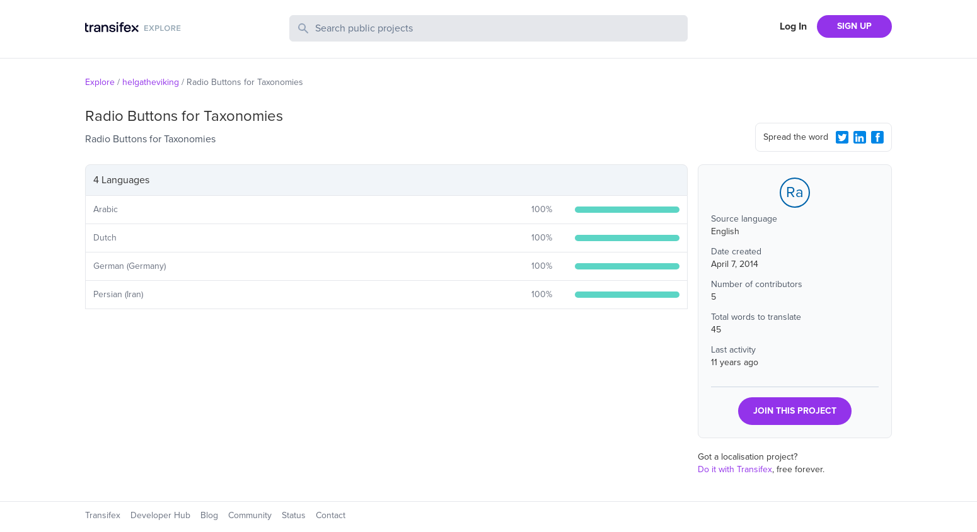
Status (294, 515)
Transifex (102, 515)
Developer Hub (160, 515)
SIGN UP (854, 26)
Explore (100, 82)
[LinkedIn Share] (860, 137)
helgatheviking (150, 82)
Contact (330, 515)
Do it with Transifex (735, 469)
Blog (209, 515)
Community (250, 515)
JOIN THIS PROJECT (794, 410)
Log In (793, 26)
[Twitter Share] (842, 137)
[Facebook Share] (877, 137)
